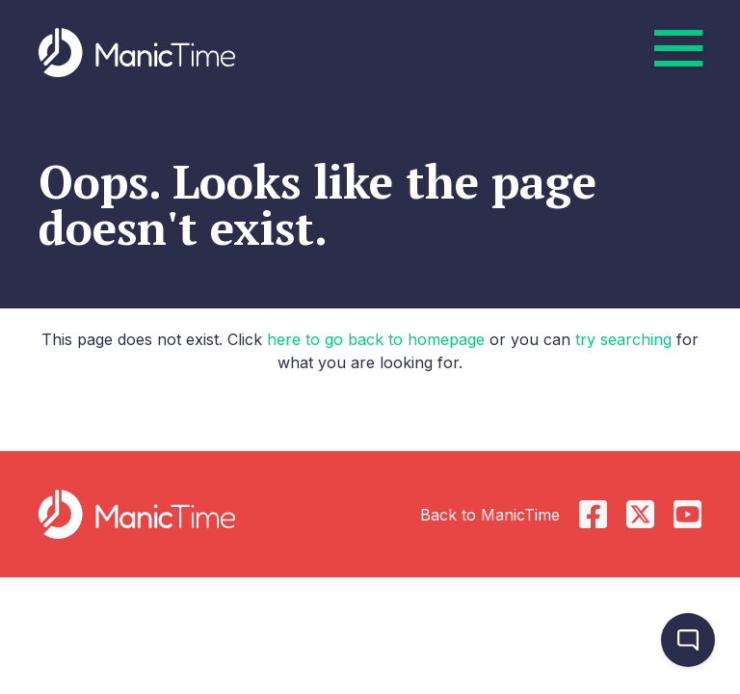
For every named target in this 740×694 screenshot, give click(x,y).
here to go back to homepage (376, 339)
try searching (623, 339)
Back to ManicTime (490, 514)
